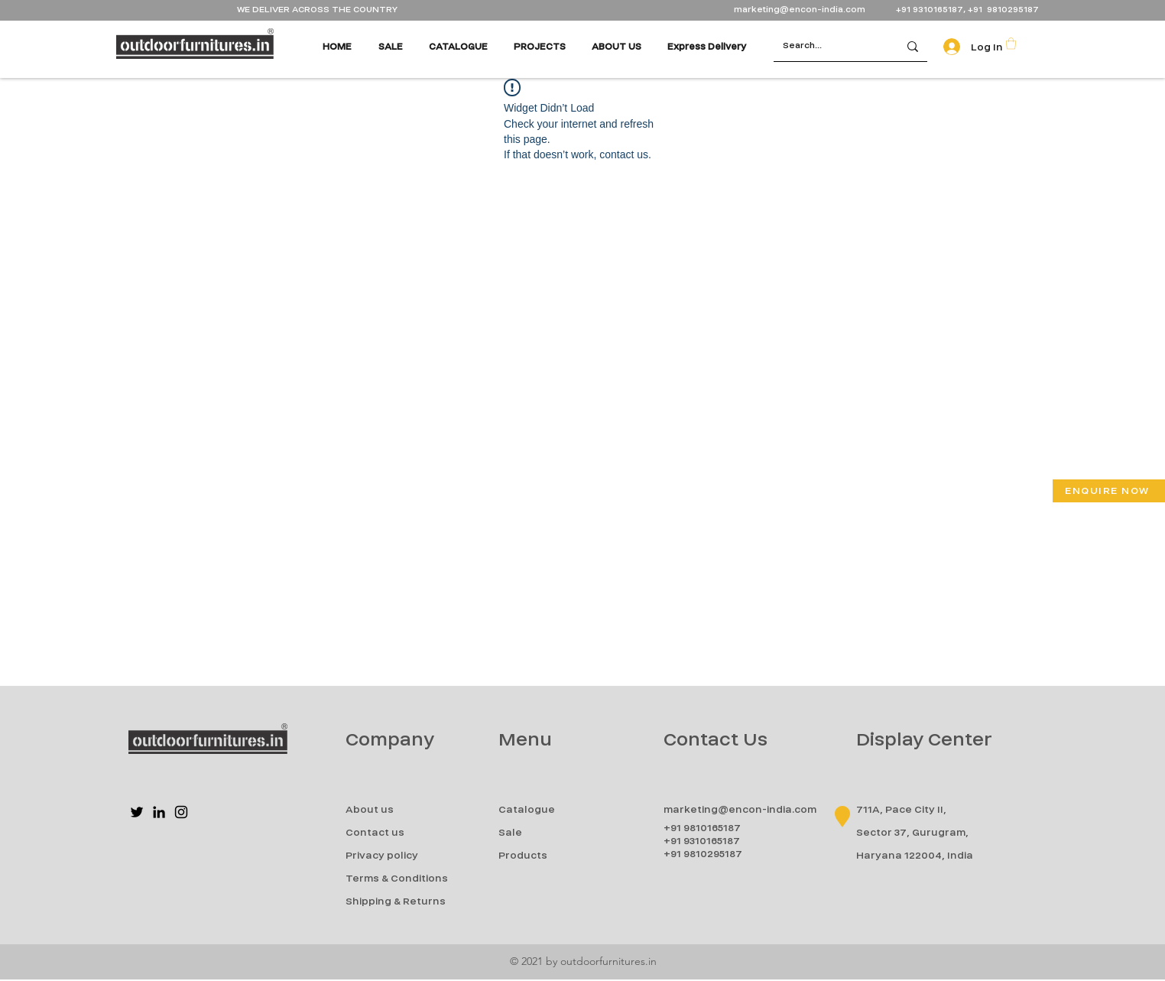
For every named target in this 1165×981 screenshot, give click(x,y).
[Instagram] (181, 812)
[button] (1011, 43)
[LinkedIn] (159, 812)
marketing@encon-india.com (799, 9)
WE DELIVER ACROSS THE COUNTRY (317, 9)
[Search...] (824, 46)
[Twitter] (136, 812)
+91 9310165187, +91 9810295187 (967, 9)
